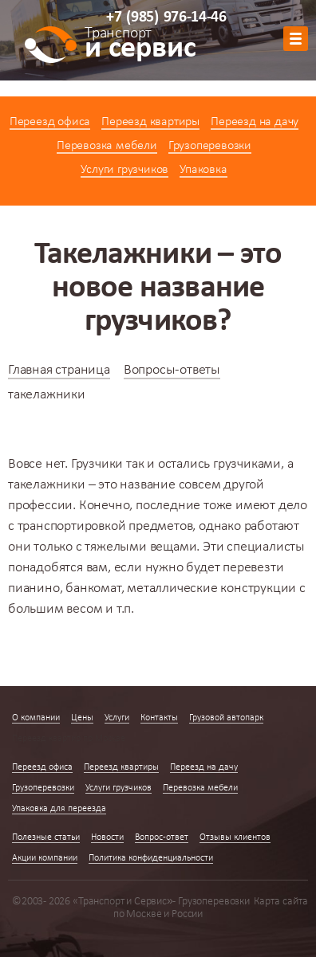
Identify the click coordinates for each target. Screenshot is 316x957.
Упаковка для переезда (59, 809)
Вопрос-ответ (161, 837)
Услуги (117, 718)
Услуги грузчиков (124, 169)
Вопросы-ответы (172, 370)
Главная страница (59, 370)
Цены (82, 718)
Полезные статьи (46, 837)
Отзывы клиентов (235, 837)
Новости (107, 837)
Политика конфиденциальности (151, 858)
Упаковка (203, 169)
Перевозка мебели (107, 145)
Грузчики (97, 464)
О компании (36, 718)
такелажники (46, 484)
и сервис (140, 45)
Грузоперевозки (209, 145)
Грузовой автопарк (226, 718)
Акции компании (44, 858)
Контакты (159, 718)
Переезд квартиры (150, 122)
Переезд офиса (50, 122)
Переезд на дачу (254, 122)
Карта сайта (281, 902)
